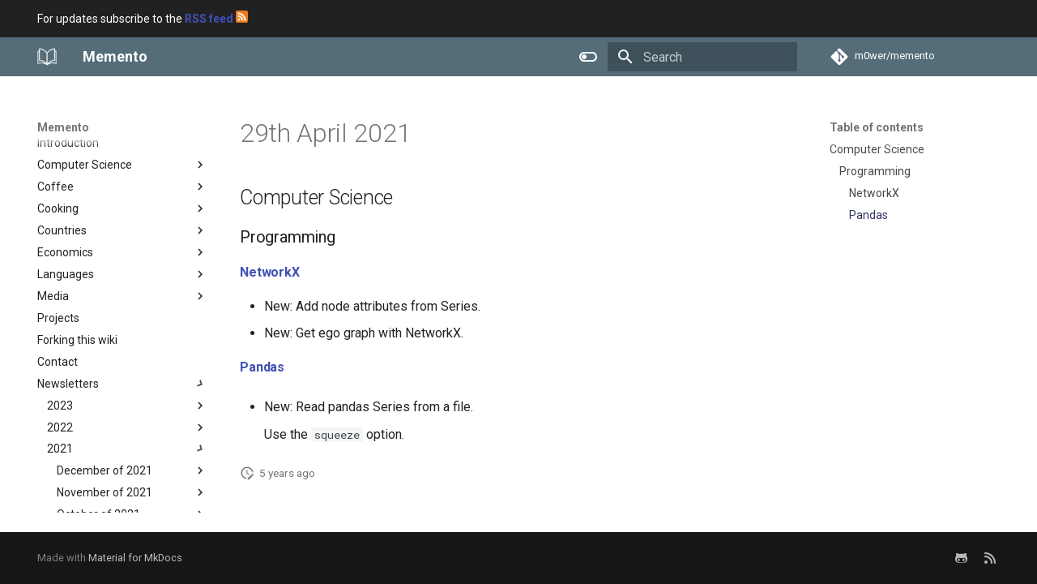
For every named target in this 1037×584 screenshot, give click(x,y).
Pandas (262, 367)
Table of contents (877, 127)
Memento (63, 127)
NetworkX (270, 272)
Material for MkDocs (135, 558)
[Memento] (47, 57)
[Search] (702, 56)
